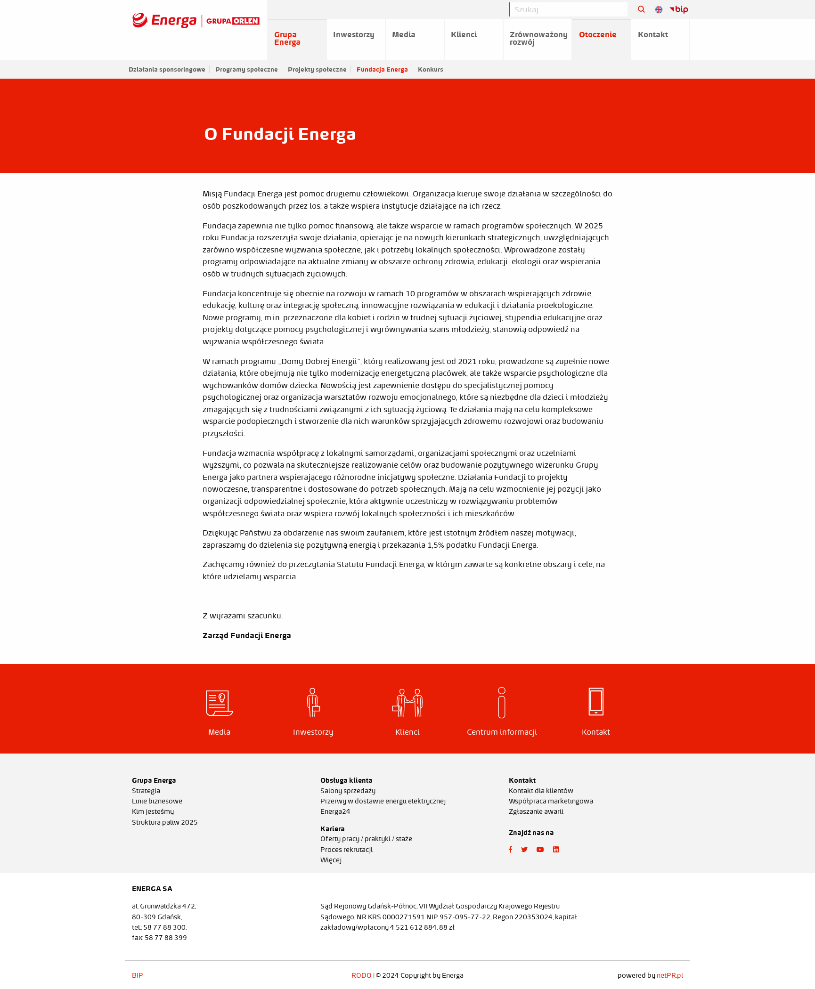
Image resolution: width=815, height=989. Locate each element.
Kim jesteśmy (153, 811)
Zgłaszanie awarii (536, 811)
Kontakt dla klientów (541, 790)
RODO (361, 975)
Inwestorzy (354, 34)
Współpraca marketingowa (551, 801)
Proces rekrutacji (346, 849)
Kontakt (653, 34)
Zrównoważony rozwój (539, 38)
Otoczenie (598, 34)
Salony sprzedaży (347, 790)
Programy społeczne (246, 69)
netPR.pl (670, 975)
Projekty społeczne (317, 69)
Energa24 (335, 811)
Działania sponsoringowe (167, 69)
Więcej (331, 860)
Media (404, 34)
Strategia (146, 790)
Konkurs (430, 69)
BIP (137, 975)
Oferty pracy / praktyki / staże (366, 839)
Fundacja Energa (382, 69)
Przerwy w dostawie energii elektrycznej (383, 801)
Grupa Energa (287, 38)
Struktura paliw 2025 (165, 822)
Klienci (464, 34)
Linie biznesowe (157, 801)
